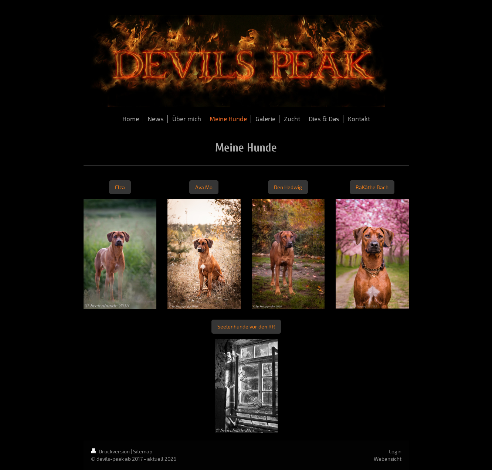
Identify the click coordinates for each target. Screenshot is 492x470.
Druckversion (111, 451)
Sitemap (142, 451)
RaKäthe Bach (372, 187)
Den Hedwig (288, 187)
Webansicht (387, 459)
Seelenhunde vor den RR (246, 326)
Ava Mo (204, 187)
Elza (120, 187)
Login (395, 451)
